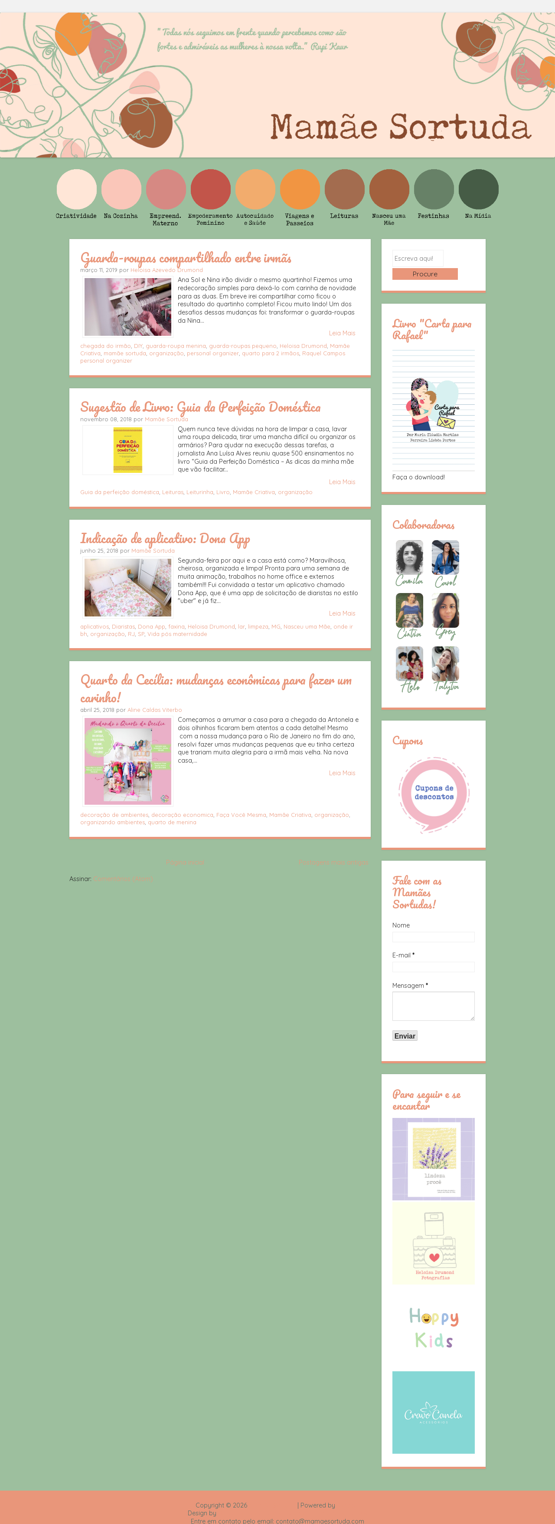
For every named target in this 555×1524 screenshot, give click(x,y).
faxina (176, 626)
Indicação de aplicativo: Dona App (165, 538)
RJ (131, 633)
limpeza (258, 626)
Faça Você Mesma (241, 814)
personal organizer (213, 353)
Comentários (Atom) (123, 879)
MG (276, 626)
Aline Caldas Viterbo (154, 709)
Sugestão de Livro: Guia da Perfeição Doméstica (200, 406)
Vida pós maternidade (177, 633)
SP (141, 633)
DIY (138, 345)
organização (166, 353)
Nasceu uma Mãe (307, 626)
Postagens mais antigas (334, 862)
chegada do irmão (105, 345)
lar (241, 626)
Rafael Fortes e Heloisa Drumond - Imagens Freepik (292, 1500)
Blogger (348, 1492)
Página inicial (185, 862)
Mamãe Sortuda (166, 419)
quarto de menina (172, 822)
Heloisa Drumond (303, 345)
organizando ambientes (112, 822)
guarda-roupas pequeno (243, 345)
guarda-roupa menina (176, 345)
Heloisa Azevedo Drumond (167, 269)
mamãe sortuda (125, 353)
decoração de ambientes (114, 814)
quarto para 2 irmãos (270, 353)
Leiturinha (199, 491)
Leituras (172, 491)
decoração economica (182, 814)
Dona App (151, 626)
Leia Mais (342, 333)
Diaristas (123, 626)
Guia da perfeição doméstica (119, 491)
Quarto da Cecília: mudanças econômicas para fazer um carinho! (216, 688)
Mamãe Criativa (254, 491)
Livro (223, 491)
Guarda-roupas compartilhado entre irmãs (185, 257)
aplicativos (94, 626)
